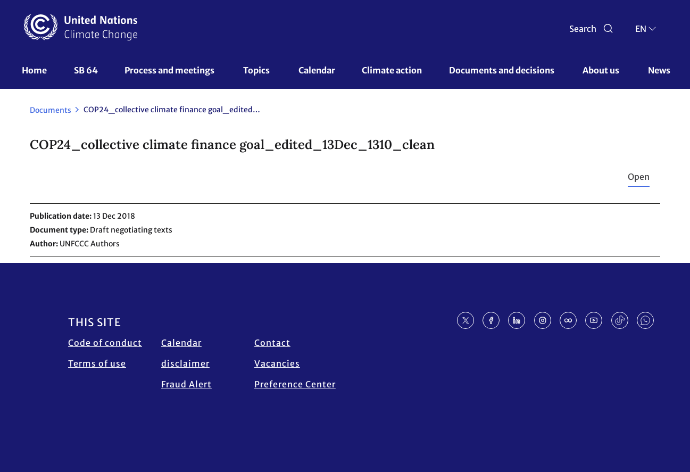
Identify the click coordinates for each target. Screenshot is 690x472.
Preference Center (295, 384)
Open (639, 176)
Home (34, 70)
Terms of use (97, 363)
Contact (272, 342)
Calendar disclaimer (185, 353)
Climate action (392, 70)
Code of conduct (105, 342)
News (659, 70)
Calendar (316, 70)
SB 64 (86, 70)
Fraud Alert (186, 384)
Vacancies (277, 363)
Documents (50, 110)
